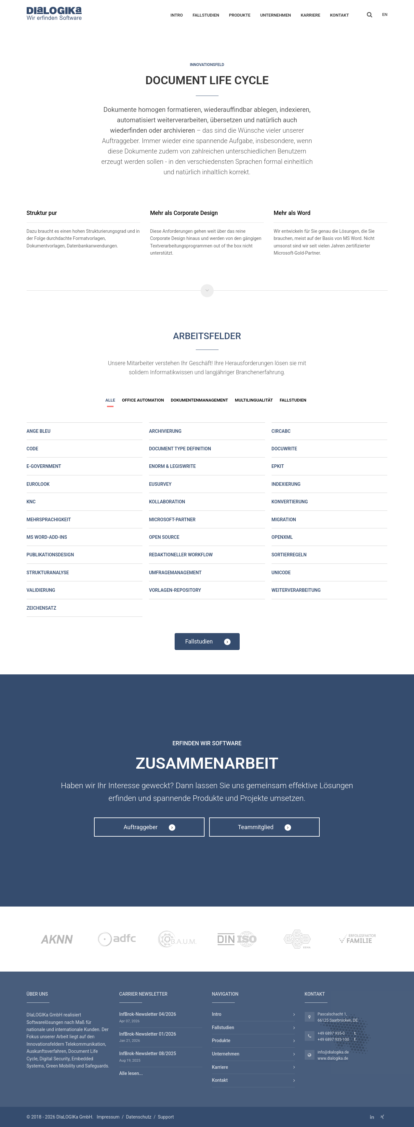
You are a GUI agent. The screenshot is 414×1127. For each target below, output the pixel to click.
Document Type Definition (180, 448)
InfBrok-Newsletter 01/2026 (147, 1034)
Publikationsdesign (50, 554)
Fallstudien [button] (293, 400)
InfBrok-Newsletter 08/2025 (147, 1053)
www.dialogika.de (333, 1058)
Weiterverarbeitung (296, 590)
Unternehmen (275, 15)
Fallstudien (206, 15)
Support (166, 1117)
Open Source (164, 537)
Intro (176, 15)
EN (385, 14)
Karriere (310, 15)
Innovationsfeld (207, 64)
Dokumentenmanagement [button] (199, 400)
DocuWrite (284, 448)
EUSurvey (160, 484)
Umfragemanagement (175, 572)
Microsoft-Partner (172, 519)
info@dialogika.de (333, 1052)
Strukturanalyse (48, 572)
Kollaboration (167, 501)
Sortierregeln (289, 554)
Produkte (239, 15)
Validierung (41, 590)
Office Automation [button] (143, 400)
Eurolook (38, 484)
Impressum (108, 1117)
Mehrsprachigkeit (49, 519)
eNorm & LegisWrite (172, 466)
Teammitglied (264, 827)
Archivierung (165, 431)
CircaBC (281, 431)
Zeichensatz (41, 608)
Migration (284, 519)
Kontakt (339, 15)
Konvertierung (290, 501)
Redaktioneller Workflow (181, 554)
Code (32, 448)
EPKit (278, 466)
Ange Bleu (39, 431)
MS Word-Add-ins (47, 537)
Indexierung (286, 484)
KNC (31, 501)
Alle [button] (110, 400)
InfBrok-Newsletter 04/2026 (147, 1014)
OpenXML (282, 537)
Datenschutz (138, 1117)
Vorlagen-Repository (175, 590)
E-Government (44, 466)
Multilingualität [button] (254, 400)
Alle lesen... (131, 1073)
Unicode (281, 572)
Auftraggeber (149, 827)
